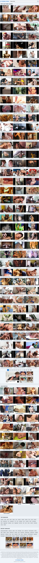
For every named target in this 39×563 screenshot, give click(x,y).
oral (16, 530)
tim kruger (19, 530)
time (19, 534)
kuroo (22, 534)
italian (14, 530)
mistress (16, 532)
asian (8, 519)
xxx (8, 521)
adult (30, 521)
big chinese (22, 532)
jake (18, 532)
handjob (36, 532)
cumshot (27, 521)
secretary (16, 534)
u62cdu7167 (11, 532)
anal (16, 519)
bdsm (10, 519)
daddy (13, 519)
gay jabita (35, 534)
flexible (4, 532)
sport (10, 534)
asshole (26, 519)
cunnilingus (34, 521)
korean (35, 519)
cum (17, 521)
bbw (12, 534)
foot (1, 521)
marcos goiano (31, 530)
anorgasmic (12, 521)
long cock (10, 530)
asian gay (25, 534)
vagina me (26, 530)
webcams (6, 534)
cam (23, 530)
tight (1, 532)
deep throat (5, 521)
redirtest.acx (32, 532)
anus (24, 521)
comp (2, 524)
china (5, 519)
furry (29, 519)
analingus (20, 521)
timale (8, 532)
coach (32, 519)
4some (5, 524)
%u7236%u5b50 (30, 534)
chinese (2, 519)
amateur (19, 519)
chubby (23, 519)
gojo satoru (2, 534)
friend (35, 530)
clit (15, 521)
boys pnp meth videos (4, 530)
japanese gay (27, 532)
